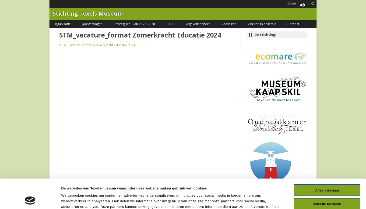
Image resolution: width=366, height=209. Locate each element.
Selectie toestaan (327, 176)
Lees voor (296, 5)
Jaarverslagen (92, 24)
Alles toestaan (327, 162)
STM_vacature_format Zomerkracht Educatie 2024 (97, 45)
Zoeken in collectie (262, 24)
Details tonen (252, 200)
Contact (293, 24)
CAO (169, 24)
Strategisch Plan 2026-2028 (134, 24)
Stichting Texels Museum (88, 14)
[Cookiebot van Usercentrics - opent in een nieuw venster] (30, 199)
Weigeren (327, 190)
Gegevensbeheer (197, 24)
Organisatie (62, 24)
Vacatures (229, 24)
